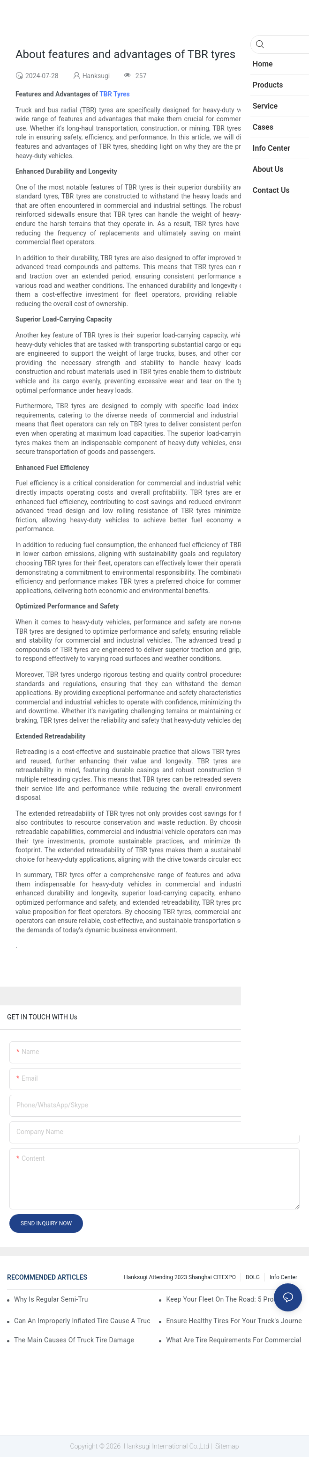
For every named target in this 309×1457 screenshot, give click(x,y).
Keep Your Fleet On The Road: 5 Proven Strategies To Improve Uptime (234, 1299)
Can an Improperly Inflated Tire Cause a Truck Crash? (82, 1321)
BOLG (253, 1277)
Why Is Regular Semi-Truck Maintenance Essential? (51, 1299)
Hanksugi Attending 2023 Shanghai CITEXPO (180, 1277)
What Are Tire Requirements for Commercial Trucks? (234, 1340)
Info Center (283, 1277)
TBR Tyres (114, 94)
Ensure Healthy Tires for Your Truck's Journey (234, 1321)
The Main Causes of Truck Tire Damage (74, 1340)
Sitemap (226, 1446)
